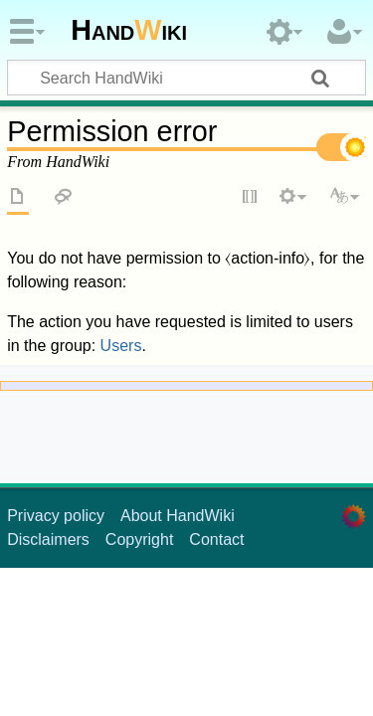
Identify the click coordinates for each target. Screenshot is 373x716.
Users (121, 345)
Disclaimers (48, 539)
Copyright (139, 539)
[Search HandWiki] (186, 77)
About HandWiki (177, 515)
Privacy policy (55, 515)
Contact (216, 539)
